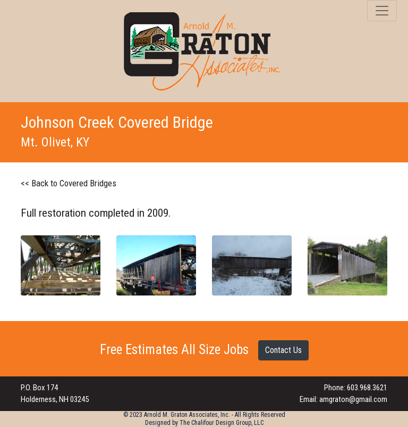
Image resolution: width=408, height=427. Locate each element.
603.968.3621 (367, 387)
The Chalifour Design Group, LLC (222, 422)
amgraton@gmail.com (353, 399)
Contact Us (283, 350)
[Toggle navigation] (382, 10)
